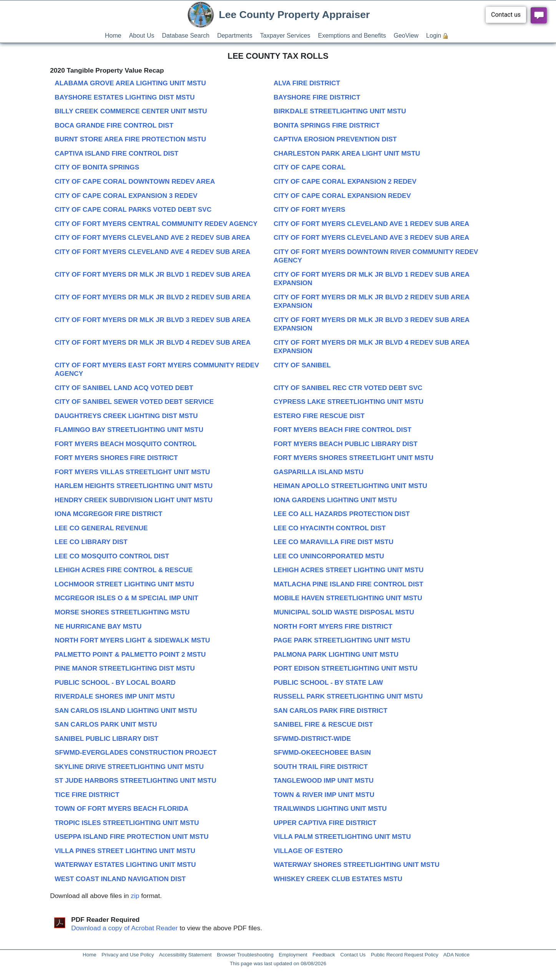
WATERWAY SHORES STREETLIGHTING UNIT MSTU (357, 864)
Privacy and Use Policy (127, 955)
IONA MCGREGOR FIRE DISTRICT (108, 514)
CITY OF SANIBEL (302, 365)
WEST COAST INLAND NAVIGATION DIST (120, 879)
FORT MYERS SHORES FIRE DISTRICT (116, 457)
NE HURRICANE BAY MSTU (98, 626)
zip (135, 896)
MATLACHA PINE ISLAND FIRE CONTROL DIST (348, 584)
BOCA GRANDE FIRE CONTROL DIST (114, 125)
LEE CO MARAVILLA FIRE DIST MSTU (333, 542)
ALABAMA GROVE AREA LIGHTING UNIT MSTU (130, 83)
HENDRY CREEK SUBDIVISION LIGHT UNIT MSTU (133, 500)
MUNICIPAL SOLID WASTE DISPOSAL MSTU (344, 612)
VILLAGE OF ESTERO (308, 851)
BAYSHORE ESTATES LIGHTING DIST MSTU (125, 97)
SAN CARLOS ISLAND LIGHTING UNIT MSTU (126, 710)
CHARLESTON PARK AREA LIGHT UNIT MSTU (347, 153)
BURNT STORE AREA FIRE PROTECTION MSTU (130, 139)
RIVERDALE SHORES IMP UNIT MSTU (115, 696)
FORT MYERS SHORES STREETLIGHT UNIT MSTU (353, 457)
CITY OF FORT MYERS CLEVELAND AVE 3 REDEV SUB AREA (371, 237)
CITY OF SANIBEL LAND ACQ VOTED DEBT (124, 388)
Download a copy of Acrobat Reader (124, 928)
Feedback (323, 955)
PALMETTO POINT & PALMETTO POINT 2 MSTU (130, 654)
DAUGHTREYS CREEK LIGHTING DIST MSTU (126, 416)
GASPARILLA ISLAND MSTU (318, 472)
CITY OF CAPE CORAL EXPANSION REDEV (342, 195)
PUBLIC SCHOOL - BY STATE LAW (328, 682)
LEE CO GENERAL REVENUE (101, 528)
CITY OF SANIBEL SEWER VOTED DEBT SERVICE (134, 401)
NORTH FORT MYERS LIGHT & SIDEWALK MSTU (132, 640)
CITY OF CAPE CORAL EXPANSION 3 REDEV (126, 195)
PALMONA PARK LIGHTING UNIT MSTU (336, 654)
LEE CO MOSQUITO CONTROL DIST (112, 556)
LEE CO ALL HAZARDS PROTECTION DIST (342, 514)
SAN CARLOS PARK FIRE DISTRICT (330, 710)
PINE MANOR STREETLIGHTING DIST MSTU (125, 668)
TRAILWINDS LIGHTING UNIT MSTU (330, 808)
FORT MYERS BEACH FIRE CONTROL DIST (343, 429)
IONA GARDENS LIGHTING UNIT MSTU (335, 500)
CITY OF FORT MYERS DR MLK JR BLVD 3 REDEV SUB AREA (153, 320)
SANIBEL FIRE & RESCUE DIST (323, 724)
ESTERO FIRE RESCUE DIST (319, 416)
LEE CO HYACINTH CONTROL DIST (330, 528)
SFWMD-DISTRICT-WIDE (312, 738)
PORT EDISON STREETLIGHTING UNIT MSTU (345, 668)
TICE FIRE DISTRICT (87, 794)
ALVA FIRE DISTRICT (307, 83)
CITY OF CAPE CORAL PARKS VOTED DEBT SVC (133, 209)
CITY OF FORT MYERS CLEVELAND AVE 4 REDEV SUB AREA (152, 252)
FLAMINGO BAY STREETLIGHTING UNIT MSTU (129, 429)
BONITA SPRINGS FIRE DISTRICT (327, 125)
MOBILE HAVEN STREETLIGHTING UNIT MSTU (348, 598)
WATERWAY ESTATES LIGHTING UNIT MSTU (125, 864)
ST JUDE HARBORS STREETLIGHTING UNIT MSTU (135, 780)
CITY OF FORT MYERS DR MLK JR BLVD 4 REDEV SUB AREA (153, 342)
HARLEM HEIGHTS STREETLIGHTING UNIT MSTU (133, 486)
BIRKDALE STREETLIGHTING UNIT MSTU (340, 111)
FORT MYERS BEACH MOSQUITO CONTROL (125, 444)
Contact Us (353, 955)
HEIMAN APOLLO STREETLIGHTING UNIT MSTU (350, 486)
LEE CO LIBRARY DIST (91, 542)
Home (113, 35)
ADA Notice (456, 955)
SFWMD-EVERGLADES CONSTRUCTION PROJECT (136, 752)
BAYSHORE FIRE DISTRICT (317, 97)
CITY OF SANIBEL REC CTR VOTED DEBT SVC (348, 388)
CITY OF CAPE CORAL (309, 167)
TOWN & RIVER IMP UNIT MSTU (324, 794)
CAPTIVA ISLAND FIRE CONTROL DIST (116, 153)
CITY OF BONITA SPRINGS (97, 167)
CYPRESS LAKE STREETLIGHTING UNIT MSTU (348, 401)
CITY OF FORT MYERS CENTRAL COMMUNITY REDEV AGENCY (156, 223)
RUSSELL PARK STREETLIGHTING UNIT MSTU (348, 696)
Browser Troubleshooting (245, 955)
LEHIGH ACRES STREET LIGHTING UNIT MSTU (348, 570)
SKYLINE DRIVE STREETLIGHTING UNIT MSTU (129, 766)
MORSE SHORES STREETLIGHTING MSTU (122, 612)
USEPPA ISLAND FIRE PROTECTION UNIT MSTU (132, 836)
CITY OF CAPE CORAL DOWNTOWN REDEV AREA (135, 181)
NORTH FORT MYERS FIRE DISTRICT (333, 626)
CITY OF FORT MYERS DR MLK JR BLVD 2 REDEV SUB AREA (153, 297)
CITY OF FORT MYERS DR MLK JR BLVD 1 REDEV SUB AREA (153, 274)
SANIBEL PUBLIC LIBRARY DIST (106, 738)
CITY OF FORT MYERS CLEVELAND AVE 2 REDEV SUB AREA (152, 237)
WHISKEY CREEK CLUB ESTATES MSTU (338, 879)
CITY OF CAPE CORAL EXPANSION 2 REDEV (345, 181)
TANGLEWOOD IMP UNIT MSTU (323, 780)
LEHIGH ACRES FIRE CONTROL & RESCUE (124, 570)
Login (433, 35)
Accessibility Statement (185, 955)
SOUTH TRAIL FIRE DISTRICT (321, 766)
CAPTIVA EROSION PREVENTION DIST (335, 139)
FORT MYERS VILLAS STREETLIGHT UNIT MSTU (132, 472)
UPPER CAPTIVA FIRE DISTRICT (325, 823)
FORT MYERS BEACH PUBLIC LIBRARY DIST (346, 444)
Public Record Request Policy (404, 955)
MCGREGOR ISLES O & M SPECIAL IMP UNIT (126, 598)
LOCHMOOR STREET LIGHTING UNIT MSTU (124, 584)
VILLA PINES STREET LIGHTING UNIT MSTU (125, 851)
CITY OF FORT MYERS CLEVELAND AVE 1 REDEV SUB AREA (371, 223)
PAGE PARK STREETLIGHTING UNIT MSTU (342, 640)
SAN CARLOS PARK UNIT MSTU (106, 724)
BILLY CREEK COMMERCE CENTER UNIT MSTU (131, 111)
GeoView (405, 35)
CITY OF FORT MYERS (309, 209)
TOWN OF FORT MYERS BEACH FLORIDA (121, 808)
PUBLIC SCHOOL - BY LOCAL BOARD (115, 682)
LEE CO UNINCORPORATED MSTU (329, 556)
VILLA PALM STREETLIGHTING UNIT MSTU (342, 836)
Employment (293, 955)
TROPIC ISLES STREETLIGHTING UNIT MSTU (127, 823)
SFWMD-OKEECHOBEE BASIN (322, 752)
